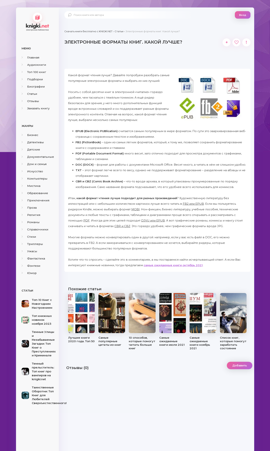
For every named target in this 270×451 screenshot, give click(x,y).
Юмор (29, 273)
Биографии (33, 86)
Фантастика (33, 258)
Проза (29, 207)
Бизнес (30, 135)
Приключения (35, 200)
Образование (35, 193)
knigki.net (37, 21)
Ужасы (29, 251)
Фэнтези (31, 266)
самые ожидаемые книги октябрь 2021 (173, 266)
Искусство (32, 171)
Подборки (32, 79)
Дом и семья (34, 164)
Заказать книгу (36, 108)
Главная (30, 57)
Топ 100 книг (34, 72)
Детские (31, 149)
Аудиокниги (34, 65)
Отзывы (30, 101)
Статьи (29, 94)
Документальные (38, 157)
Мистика (31, 186)
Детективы (33, 142)
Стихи (29, 236)
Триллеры (32, 244)
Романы (31, 222)
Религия (31, 215)
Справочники (35, 229)
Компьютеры (34, 178)
